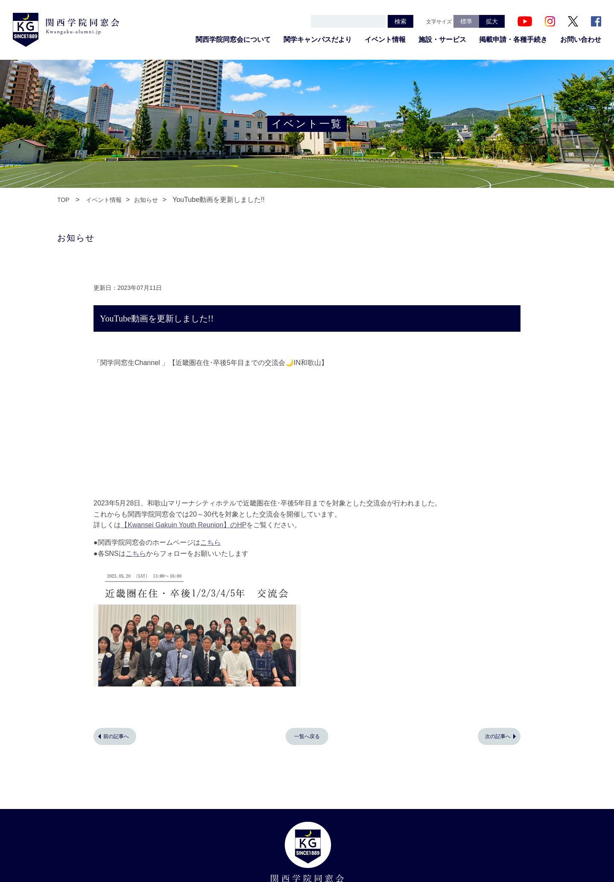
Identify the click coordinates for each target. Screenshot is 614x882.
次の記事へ (498, 736)
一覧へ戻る (307, 736)
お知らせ (146, 199)
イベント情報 (385, 39)
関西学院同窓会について (233, 39)
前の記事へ (116, 736)
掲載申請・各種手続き (513, 39)
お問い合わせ (580, 39)
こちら (210, 542)
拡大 (492, 21)
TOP (63, 199)
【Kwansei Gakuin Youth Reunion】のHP (183, 525)
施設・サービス (442, 39)
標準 (466, 21)
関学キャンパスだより (318, 39)
